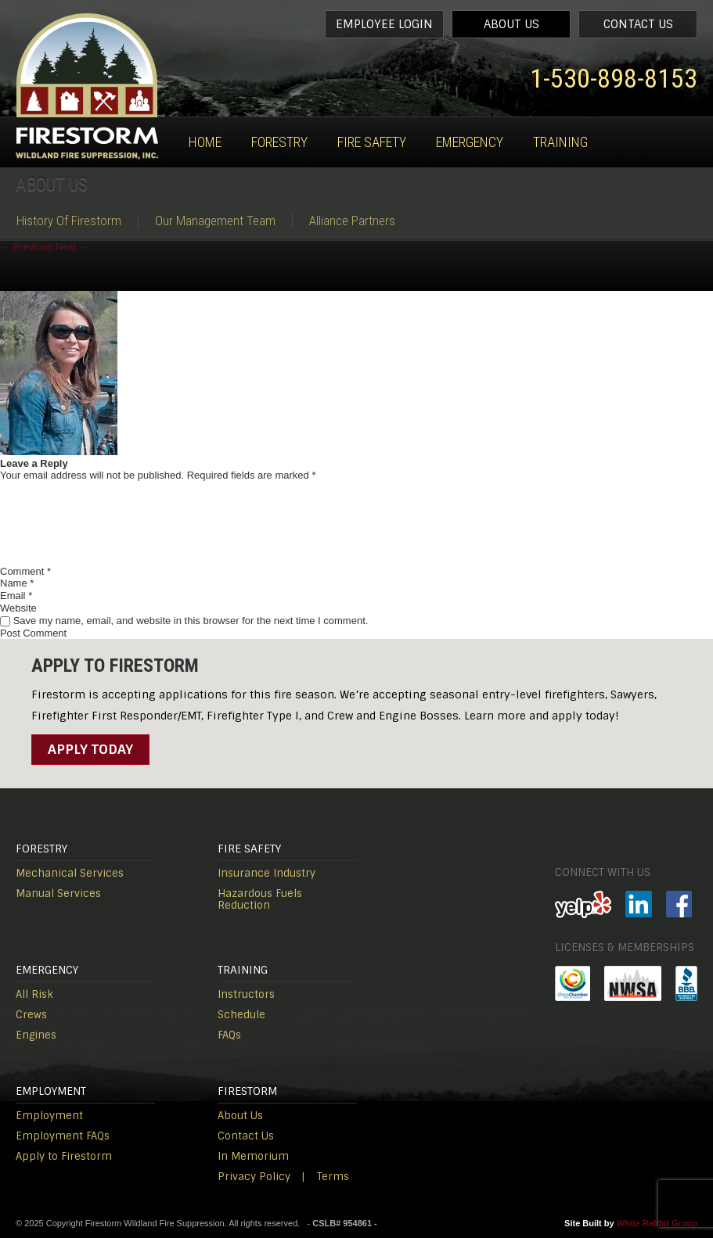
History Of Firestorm (68, 221)
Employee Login (384, 24)
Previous (26, 247)
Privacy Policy (254, 1176)
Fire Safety (371, 142)
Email (16, 595)
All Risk (34, 994)
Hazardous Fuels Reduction (260, 899)
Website (18, 608)
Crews (31, 1015)
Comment (25, 571)
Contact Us (638, 24)
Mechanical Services (70, 873)
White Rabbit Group (657, 1223)
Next (72, 247)
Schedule (241, 1015)
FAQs (229, 1035)
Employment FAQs (63, 1136)
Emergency (469, 142)
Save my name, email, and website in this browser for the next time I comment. (191, 620)
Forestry (279, 142)
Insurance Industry (266, 873)
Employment (49, 1115)
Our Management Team (215, 221)
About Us (511, 24)
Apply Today (90, 749)
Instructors (246, 994)
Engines (36, 1035)
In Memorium (253, 1156)
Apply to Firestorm (64, 1156)
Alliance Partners (352, 221)
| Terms (325, 1176)
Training (560, 142)
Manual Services (58, 893)
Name (17, 583)
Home (205, 142)
